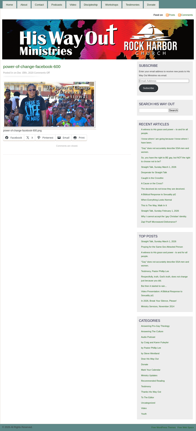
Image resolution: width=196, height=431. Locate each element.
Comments (187, 15)
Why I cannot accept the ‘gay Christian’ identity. (164, 216)
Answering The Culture (152, 331)
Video (73, 4)
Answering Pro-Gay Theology (155, 326)
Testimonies (133, 4)
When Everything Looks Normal (156, 200)
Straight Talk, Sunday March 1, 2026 (158, 167)
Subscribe (148, 88)
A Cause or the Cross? (152, 183)
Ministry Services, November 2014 (157, 306)
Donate (151, 4)
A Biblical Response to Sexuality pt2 (158, 194)
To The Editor (147, 397)
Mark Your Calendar (150, 370)
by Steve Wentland (150, 353)
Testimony (146, 386)
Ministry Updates (149, 375)
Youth (144, 414)
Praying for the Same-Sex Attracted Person (162, 247)
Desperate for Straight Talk (154, 172)
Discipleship (91, 4)
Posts (172, 15)
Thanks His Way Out (151, 392)
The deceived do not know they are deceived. (163, 189)
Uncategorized (148, 403)
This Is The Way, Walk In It (154, 205)
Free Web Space (185, 427)
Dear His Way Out (150, 359)
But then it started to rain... (154, 286)
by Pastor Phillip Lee (151, 348)
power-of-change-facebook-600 (31, 66)
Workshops (111, 4)
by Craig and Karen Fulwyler (155, 342)
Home (9, 4)
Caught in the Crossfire (152, 178)
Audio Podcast (148, 337)
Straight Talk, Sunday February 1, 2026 (160, 211)
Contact (39, 4)
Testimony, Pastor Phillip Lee (155, 271)
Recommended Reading (153, 381)
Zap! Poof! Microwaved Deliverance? (159, 222)
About (24, 4)
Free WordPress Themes (163, 427)
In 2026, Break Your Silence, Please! (159, 301)
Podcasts (56, 4)
